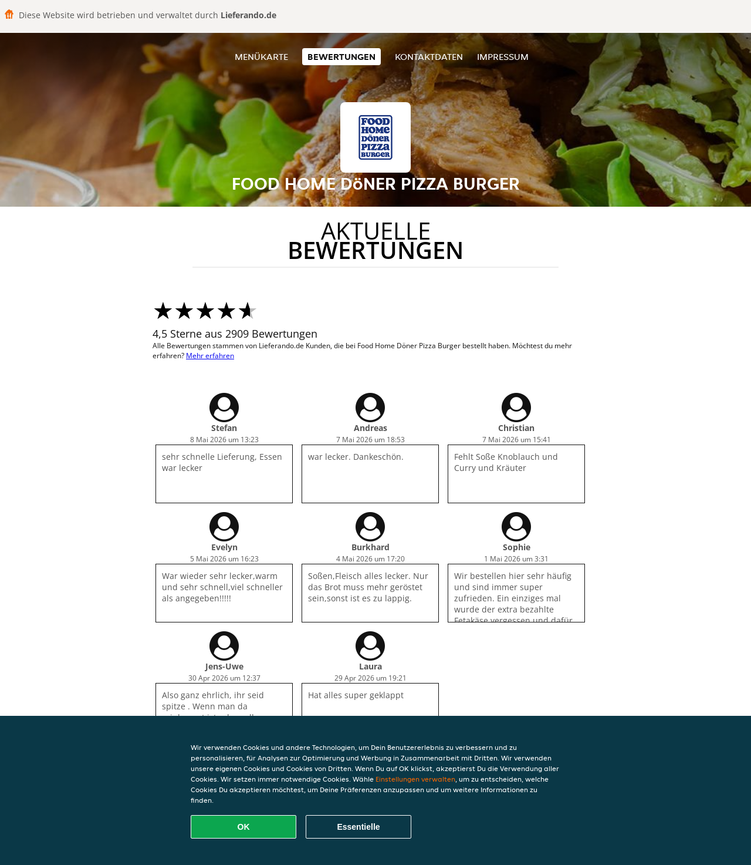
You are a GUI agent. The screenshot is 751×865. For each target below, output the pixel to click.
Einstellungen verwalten (415, 779)
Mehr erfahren (210, 356)
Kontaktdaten (429, 57)
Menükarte (261, 57)
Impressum (503, 57)
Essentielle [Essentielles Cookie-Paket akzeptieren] (358, 827)
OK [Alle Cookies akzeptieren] (244, 827)
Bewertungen (341, 57)
